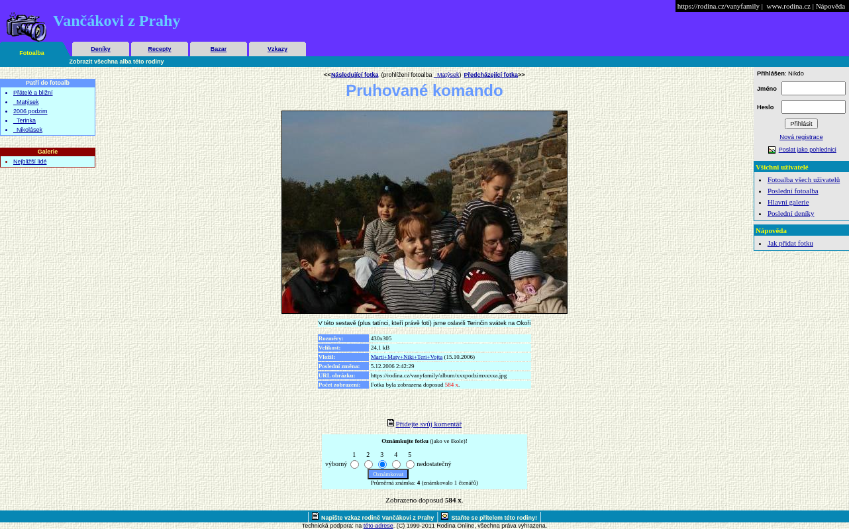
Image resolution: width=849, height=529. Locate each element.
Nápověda (831, 6)
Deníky (101, 49)
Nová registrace (801, 137)
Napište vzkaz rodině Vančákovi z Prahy (377, 517)
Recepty (159, 49)
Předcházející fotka (491, 75)
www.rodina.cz (788, 6)
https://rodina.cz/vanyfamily (718, 6)
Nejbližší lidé (30, 161)
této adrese (378, 525)
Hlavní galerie (788, 202)
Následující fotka (355, 75)
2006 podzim (30, 111)
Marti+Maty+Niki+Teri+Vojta (407, 357)
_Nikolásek (27, 129)
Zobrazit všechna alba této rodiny (117, 61)
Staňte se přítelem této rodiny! (494, 517)
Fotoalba (31, 53)
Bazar (219, 49)
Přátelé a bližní (33, 92)
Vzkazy (277, 49)
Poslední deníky (791, 213)
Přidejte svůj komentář (429, 424)
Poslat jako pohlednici (807, 149)
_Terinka (24, 120)
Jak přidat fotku (790, 243)
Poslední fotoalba (793, 191)
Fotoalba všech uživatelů (804, 179)
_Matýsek (26, 102)
